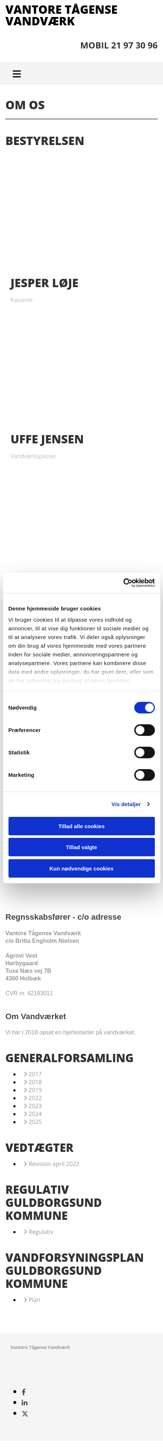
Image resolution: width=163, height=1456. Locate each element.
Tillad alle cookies (81, 826)
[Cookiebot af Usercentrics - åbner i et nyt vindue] (123, 583)
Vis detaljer (126, 804)
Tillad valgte (81, 847)
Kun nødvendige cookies (82, 868)
